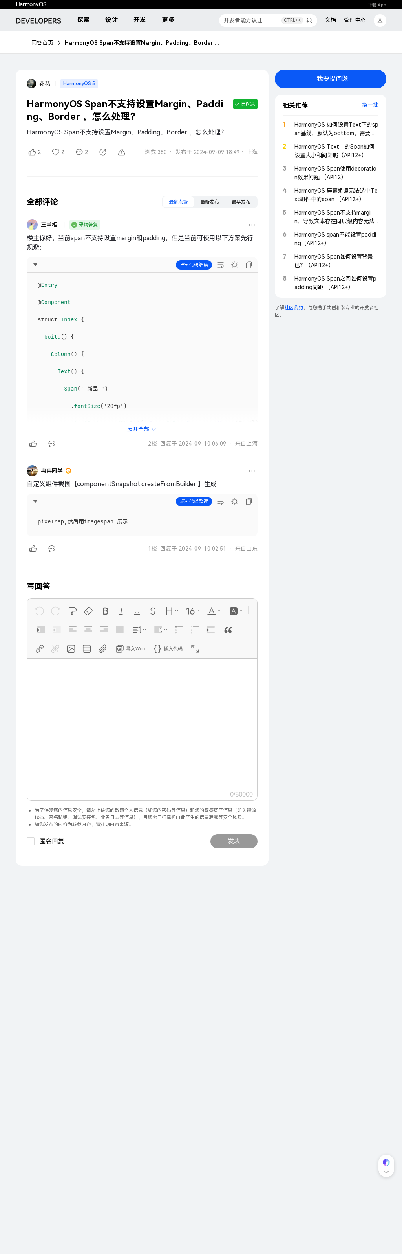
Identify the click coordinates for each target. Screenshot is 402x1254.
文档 (330, 20)
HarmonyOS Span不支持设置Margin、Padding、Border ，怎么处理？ (142, 43)
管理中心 (355, 20)
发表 (234, 841)
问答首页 (42, 43)
